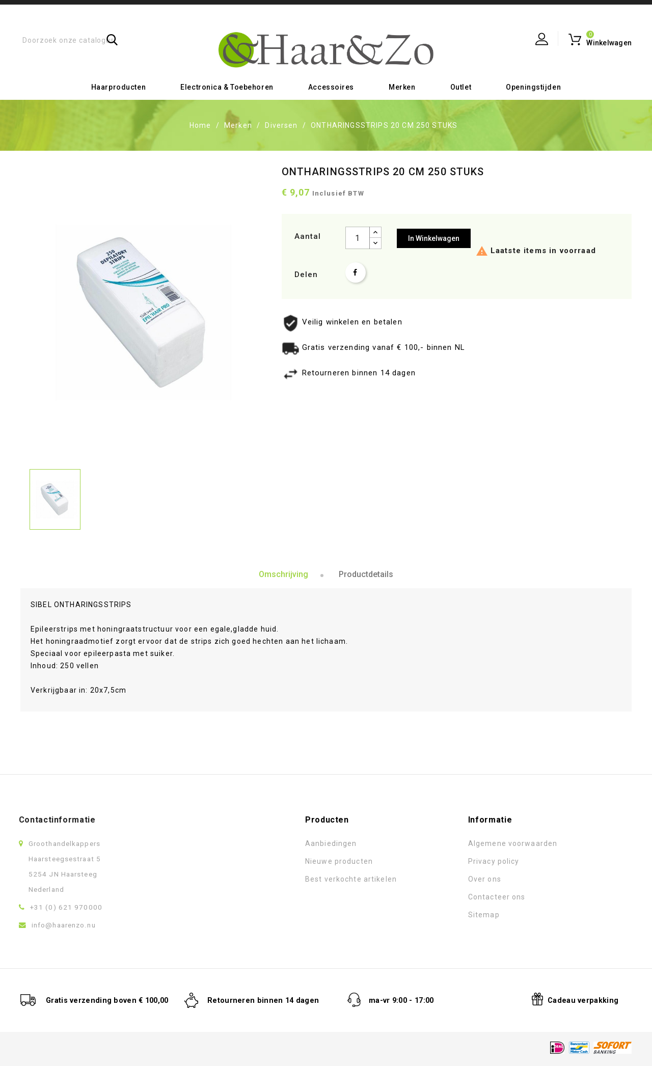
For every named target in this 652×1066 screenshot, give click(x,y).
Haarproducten (118, 85)
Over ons (387, 877)
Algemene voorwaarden (415, 841)
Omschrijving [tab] (283, 573)
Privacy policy (397, 859)
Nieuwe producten (242, 859)
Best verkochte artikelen (254, 877)
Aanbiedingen (234, 841)
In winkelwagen (433, 237)
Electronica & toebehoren (226, 85)
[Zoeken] (75, 39)
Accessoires (331, 85)
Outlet (460, 85)
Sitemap (387, 913)
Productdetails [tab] (366, 573)
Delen (355, 271)
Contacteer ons (400, 895)
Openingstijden (533, 85)
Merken (402, 85)
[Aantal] (357, 236)
